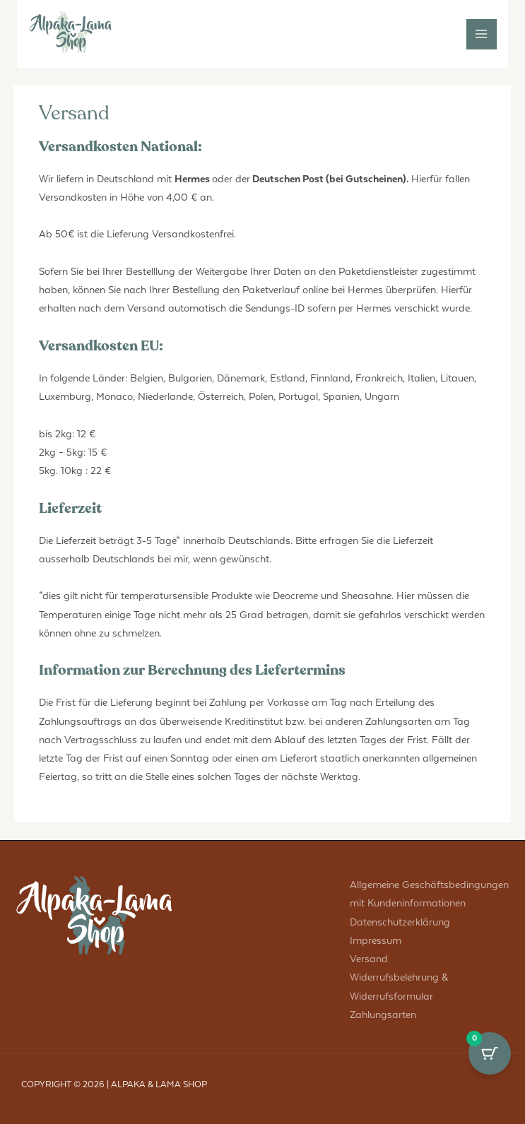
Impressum (375, 940)
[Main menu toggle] (481, 34)
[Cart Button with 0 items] (489, 1053)
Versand (369, 959)
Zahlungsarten (383, 1015)
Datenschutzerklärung (400, 922)
